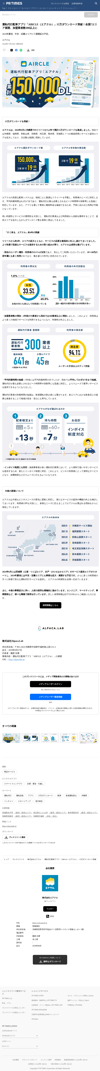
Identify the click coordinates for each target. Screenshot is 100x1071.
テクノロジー (13, 8)
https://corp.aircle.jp (39, 923)
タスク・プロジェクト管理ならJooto (80, 996)
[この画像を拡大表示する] (11, 738)
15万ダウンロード (45, 796)
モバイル (25, 8)
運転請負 (19, 796)
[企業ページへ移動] (50, 884)
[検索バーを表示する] (96, 3)
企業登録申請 (76, 3)
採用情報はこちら (50, 605)
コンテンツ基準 (46, 1060)
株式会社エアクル (34, 859)
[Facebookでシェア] (16, 50)
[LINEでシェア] (21, 50)
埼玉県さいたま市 (40, 813)
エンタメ (43, 8)
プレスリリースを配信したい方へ (14, 1012)
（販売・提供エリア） (23, 813)
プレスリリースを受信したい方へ (14, 1008)
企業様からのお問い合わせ (37, 1064)
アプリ (34, 8)
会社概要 (15, 1060)
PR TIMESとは (7, 998)
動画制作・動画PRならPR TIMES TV (44, 1000)
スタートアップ (24, 801)
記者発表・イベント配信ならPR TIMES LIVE (47, 1005)
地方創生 (39, 801)
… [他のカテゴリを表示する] (77, 7)
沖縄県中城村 (38, 816)
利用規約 (58, 1060)
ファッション (68, 8)
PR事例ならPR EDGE (75, 1005)
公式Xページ (6, 1041)
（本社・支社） (51, 816)
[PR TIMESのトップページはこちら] (14, 3)
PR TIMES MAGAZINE (39, 1010)
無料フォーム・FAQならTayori (78, 1000)
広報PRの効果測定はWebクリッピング (45, 1014)
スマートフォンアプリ (13, 784)
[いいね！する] (4, 50)
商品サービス (9, 772)
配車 (59, 796)
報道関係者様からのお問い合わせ (76, 1060)
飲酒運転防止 (71, 796)
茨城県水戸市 (7, 813)
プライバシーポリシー (30, 1060)
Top (3, 8)
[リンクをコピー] (33, 50)
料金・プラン (6, 1003)
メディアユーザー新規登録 (50, 697)
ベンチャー (8, 801)
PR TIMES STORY (38, 996)
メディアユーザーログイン (50, 684)
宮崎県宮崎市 (7, 816)
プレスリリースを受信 (60, 3)
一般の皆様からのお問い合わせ (61, 1064)
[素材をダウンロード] (28, 50)
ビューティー (54, 8)
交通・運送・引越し (35, 784)
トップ (6, 859)
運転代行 (7, 796)
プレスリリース (18, 859)
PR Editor (35, 1019)
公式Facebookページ (9, 1031)
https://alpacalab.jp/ (16, 659)
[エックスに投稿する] (12, 50)
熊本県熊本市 (73, 813)
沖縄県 (84, 796)
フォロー (50, 909)
